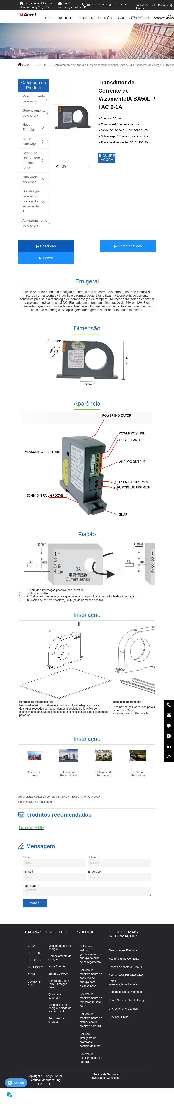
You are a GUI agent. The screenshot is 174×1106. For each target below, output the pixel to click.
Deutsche (151, 5)
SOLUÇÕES (105, 18)
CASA (49, 18)
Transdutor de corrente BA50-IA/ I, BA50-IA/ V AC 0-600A (64, 796)
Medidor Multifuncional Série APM (111, 65)
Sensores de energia (149, 65)
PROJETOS (85, 18)
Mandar (35, 903)
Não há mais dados (41, 801)
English (140, 5)
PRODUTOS (65, 18)
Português (164, 5)
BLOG (121, 18)
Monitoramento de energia (69, 65)
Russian (140, 8)
